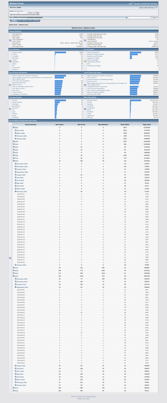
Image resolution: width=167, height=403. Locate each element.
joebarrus (15, 69)
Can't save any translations (21, 81)
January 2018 (21, 265)
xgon (13, 112)
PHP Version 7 (92, 77)
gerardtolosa (16, 106)
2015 (16, 273)
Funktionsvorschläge (94, 66)
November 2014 (22, 282)
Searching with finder (19, 83)
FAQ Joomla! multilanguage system (98, 90)
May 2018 (20, 183)
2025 (16, 141)
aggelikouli (90, 115)
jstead (14, 64)
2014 (16, 276)
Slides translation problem (95, 92)
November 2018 (22, 166)
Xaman (14, 60)
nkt (13, 66)
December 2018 (22, 164)
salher (14, 115)
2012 (16, 391)
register (21, 11)
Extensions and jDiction (94, 56)
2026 (16, 127)
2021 (16, 152)
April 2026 (20, 130)
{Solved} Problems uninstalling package (100, 79)
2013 (16, 388)
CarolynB (15, 56)
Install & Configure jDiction (95, 54)
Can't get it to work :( (19, 88)
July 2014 (20, 368)
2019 (16, 158)
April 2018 (20, 186)
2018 (16, 161)
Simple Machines (91, 396)
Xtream (14, 114)
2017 (16, 268)
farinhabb (15, 58)
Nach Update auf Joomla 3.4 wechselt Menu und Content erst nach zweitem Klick (32, 78)
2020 (16, 155)
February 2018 (22, 191)
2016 (16, 270)
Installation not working (19, 94)
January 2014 (21, 385)
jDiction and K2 (17, 84)
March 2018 (21, 189)
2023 (16, 147)
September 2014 (22, 287)
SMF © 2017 (82, 396)
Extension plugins (93, 60)
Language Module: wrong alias (97, 86)
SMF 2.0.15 (74, 396)
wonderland (16, 67)
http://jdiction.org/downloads (35, 17)
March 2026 (21, 133)
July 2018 (20, 177)
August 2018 (21, 175)
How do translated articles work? (22, 86)
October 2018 (21, 169)
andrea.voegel (153, 41)
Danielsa (90, 104)
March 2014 (21, 379)
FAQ (88, 64)
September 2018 (22, 172)
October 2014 (21, 284)
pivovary (90, 117)
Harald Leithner (17, 52)
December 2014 (22, 279)
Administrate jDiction (94, 62)
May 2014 (20, 374)
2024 (16, 144)
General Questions (93, 52)
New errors (15, 90)
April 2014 (20, 377)
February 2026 (22, 136)
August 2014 (21, 366)
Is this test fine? (17, 92)
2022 (16, 150)
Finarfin (14, 54)
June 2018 (20, 180)
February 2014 (22, 382)
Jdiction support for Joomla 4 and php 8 (25, 75)
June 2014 (20, 371)
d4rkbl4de (15, 62)
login (15, 11)
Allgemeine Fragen (93, 58)
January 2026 (21, 139)
